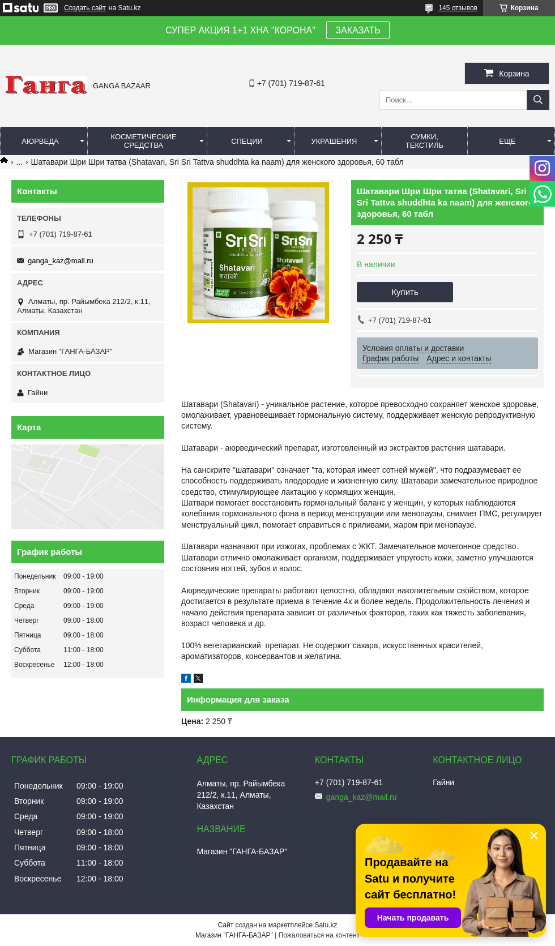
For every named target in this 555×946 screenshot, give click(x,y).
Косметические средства (144, 140)
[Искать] (538, 100)
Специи (247, 141)
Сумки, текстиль (424, 140)
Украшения (334, 141)
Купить (404, 292)
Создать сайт (85, 8)
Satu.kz (325, 925)
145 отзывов (457, 8)
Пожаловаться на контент (319, 935)
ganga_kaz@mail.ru (60, 260)
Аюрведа (40, 141)
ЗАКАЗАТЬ (358, 30)
